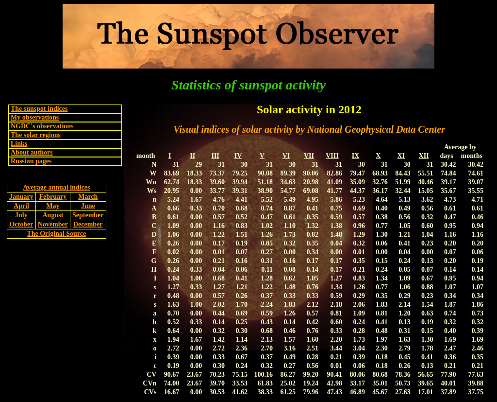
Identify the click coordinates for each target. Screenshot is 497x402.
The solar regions (36, 135)
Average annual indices (56, 187)
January (21, 196)
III (215, 155)
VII (309, 155)
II (192, 155)
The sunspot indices (39, 108)
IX (356, 155)
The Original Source (56, 233)
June (88, 206)
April (21, 206)
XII (424, 155)
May (52, 206)
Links (19, 143)
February (53, 196)
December (88, 224)
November (53, 224)
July (21, 215)
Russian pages (31, 161)
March (88, 196)
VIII (332, 155)
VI (286, 155)
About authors (32, 152)
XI (401, 155)
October (21, 224)
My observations (35, 117)
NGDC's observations (42, 126)
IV (238, 155)
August (53, 215)
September (88, 215)
